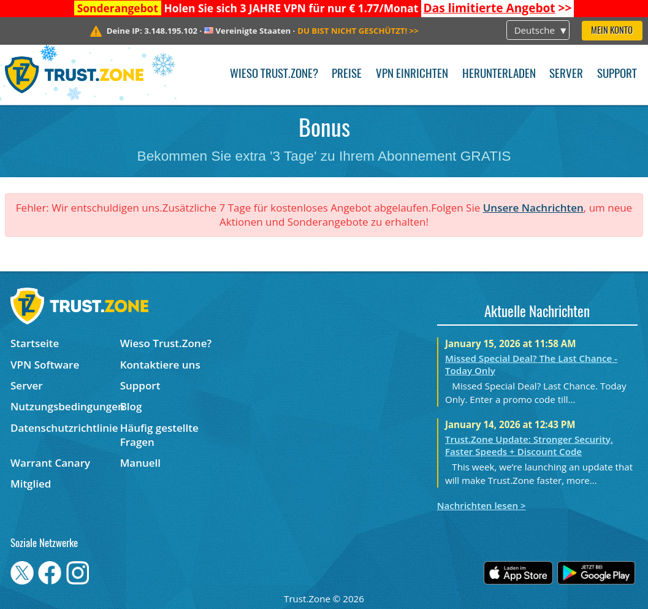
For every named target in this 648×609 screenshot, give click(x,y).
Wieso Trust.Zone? (274, 74)
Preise (347, 74)
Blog (131, 406)
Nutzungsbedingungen (65, 406)
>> (498, 8)
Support (617, 74)
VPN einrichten (412, 74)
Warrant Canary (50, 463)
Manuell (140, 463)
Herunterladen (499, 74)
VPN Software (44, 365)
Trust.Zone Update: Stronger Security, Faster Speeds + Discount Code (529, 445)
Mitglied (30, 484)
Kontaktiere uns (160, 365)
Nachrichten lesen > (481, 505)
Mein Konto (612, 31)
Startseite (34, 343)
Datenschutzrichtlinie (64, 428)
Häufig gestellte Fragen (159, 435)
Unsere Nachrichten (533, 208)
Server (566, 74)
